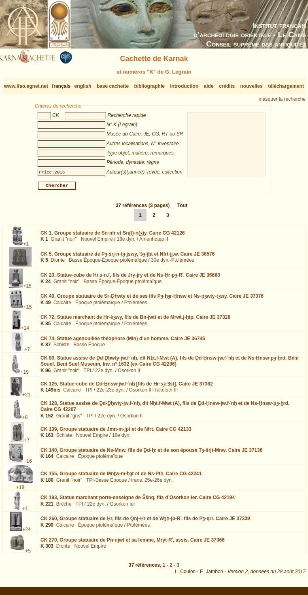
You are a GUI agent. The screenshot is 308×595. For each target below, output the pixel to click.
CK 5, (127, 257)
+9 (25, 420)
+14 (25, 331)
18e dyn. (126, 242)
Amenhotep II (153, 242)
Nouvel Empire (97, 242)
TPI (87, 374)
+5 (28, 554)
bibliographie (149, 86)
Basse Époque (89, 348)
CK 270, (132, 543)
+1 (26, 247)
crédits (227, 86)
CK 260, (145, 522)
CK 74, (122, 341)
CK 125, (126, 387)
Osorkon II (129, 374)
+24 (26, 533)
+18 (20, 490)
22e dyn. (104, 374)
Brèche (64, 507)
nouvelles (251, 86)
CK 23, (130, 278)
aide (209, 86)
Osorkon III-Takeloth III (153, 393)
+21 (26, 397)
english (82, 86)
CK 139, (115, 432)
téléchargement (286, 86)
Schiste (61, 348)
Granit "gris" (69, 419)
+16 (27, 464)
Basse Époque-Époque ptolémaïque (108, 263)
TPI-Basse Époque (106, 483)
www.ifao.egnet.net (26, 86)
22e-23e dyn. (111, 393)
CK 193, (137, 501)
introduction (184, 86)
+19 (24, 375)
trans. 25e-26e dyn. (152, 483)
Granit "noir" (64, 242)
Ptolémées (135, 306)
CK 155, (121, 477)
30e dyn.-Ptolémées (172, 263)
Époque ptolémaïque (97, 306)
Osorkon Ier (122, 507)
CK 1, (112, 236)
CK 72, (135, 320)
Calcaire (62, 306)
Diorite (58, 263)
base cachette (113, 86)
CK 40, (151, 299)
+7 (27, 352)
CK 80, (169, 364)
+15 (27, 289)
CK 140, (151, 453)
